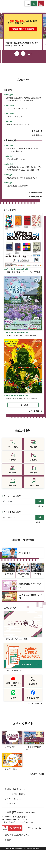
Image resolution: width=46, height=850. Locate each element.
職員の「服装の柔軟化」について (19, 124)
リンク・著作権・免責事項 (15, 794)
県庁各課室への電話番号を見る (17, 835)
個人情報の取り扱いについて (16, 789)
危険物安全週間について (15, 159)
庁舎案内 (8, 840)
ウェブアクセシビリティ (14, 799)
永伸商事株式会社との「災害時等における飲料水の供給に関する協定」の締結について (23, 168)
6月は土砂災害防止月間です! (17, 186)
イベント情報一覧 (35, 411)
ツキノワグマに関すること (16, 109)
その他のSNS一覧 (35, 703)
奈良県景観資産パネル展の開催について (21, 178)
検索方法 (40, 506)
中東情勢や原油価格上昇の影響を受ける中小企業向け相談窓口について (22, 44)
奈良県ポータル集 (37, 774)
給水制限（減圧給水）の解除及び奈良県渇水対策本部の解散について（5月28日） (23, 99)
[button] (27, 3)
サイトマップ (10, 803)
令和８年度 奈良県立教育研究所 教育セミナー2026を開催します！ (23, 150)
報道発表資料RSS (35, 197)
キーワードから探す (12, 496)
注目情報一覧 (37, 131)
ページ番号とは (38, 522)
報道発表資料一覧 (35, 192)
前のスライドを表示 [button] (16, 53)
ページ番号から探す (12, 512)
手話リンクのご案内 (34, 828)
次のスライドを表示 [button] (23, 53)
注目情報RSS (37, 135)
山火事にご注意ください (15, 116)
